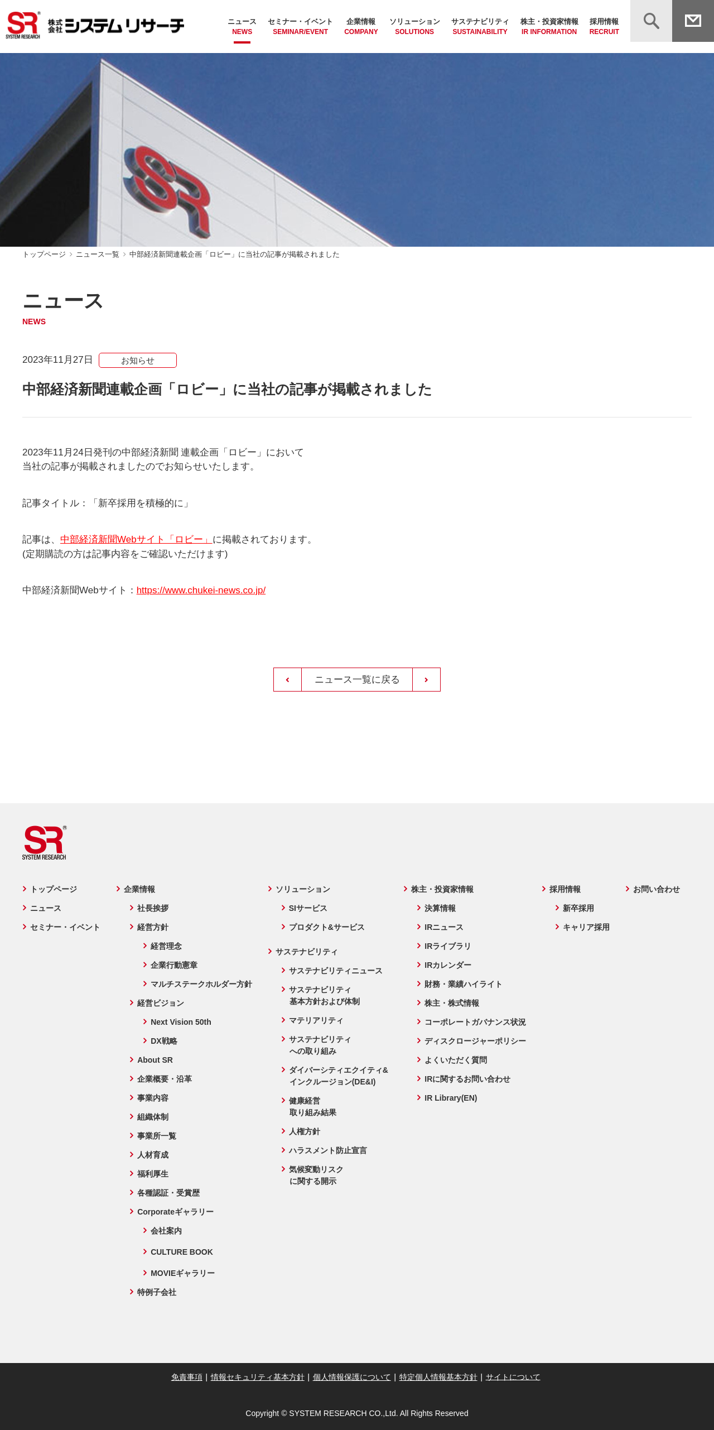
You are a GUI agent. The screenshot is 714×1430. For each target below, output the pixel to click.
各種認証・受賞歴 (168, 1192)
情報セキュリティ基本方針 (258, 1377)
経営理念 (165, 946)
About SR (154, 1059)
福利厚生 (152, 1173)
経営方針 (152, 927)
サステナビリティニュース (335, 970)
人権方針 (304, 1131)
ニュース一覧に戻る (357, 679)
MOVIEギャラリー (182, 1273)
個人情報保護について (352, 1377)
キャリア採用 (586, 927)
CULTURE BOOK (181, 1251)
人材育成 (152, 1154)
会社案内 (165, 1230)
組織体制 (152, 1116)
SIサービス (307, 908)
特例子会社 (156, 1292)
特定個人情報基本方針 (437, 1377)
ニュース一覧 (97, 254)
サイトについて (511, 1376)
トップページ (44, 254)
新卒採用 (579, 908)
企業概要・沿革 (164, 1078)
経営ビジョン (160, 1003)
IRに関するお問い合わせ (468, 1078)
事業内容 (152, 1097)
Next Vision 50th (180, 1022)
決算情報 (440, 908)
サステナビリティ (480, 27)
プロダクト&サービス (326, 927)
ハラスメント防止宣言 (327, 1150)
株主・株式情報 (452, 1003)
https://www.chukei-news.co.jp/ (201, 590)
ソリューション (414, 27)
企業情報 (361, 27)
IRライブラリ (448, 946)
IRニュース (444, 927)
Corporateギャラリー (175, 1211)
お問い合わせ (657, 889)
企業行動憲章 (173, 965)
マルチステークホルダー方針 (201, 984)
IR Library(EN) (451, 1097)
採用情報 (604, 27)
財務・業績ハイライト (464, 984)
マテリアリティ (315, 1020)
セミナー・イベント (300, 27)
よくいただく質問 (456, 1059)
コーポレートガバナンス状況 (476, 1022)
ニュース (242, 27)
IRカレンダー (448, 965)
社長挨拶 (152, 908)
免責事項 (188, 1377)
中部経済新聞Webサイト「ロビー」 (136, 539)
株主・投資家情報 (549, 27)
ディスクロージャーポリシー (476, 1040)
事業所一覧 (156, 1135)
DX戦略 (163, 1040)
